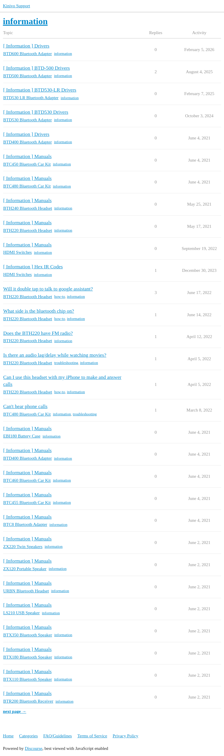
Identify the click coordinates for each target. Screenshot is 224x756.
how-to (59, 296)
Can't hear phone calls (25, 406)
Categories (28, 736)
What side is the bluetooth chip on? (38, 311)
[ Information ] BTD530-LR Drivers (39, 90)
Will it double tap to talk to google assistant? (48, 289)
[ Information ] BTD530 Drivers (35, 112)
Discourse (33, 748)
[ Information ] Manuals (27, 156)
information (63, 53)
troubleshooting (66, 362)
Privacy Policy (125, 736)
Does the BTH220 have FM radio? (38, 333)
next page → (14, 711)
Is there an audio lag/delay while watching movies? (54, 355)
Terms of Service (92, 736)
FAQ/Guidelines (57, 736)
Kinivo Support (16, 6)
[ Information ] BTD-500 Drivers (36, 68)
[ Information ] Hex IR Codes (33, 267)
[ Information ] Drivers (26, 46)
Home (8, 736)
